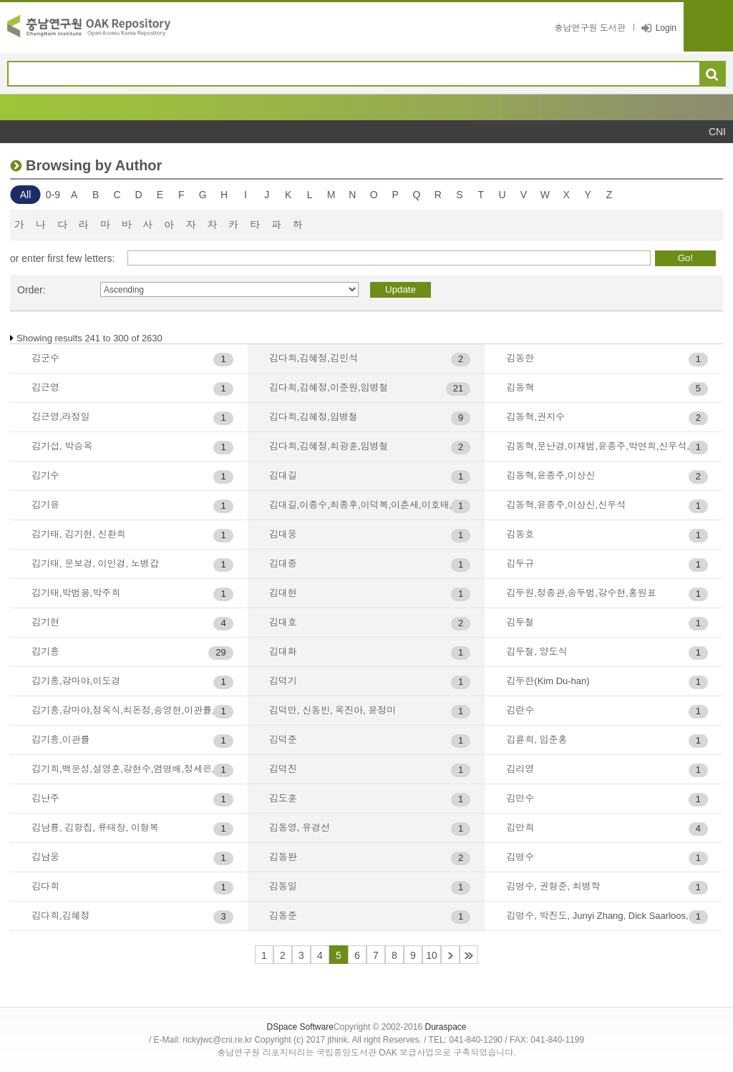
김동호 (520, 534)
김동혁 (520, 387)
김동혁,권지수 (535, 416)
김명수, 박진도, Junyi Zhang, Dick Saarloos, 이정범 (607, 915)
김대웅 (283, 534)
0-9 (53, 194)
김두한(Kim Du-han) (547, 681)
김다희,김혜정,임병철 (313, 416)
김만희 (520, 827)
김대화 (283, 651)
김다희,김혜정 (60, 915)
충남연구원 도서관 (589, 28)
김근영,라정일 (60, 416)
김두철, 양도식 (536, 651)
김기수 (45, 475)
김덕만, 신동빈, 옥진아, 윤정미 (333, 710)
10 (431, 955)
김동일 (283, 886)
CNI (717, 131)
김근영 (45, 387)
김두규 (520, 563)
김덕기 (283, 681)
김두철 (520, 622)
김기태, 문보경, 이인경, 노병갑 (95, 563)
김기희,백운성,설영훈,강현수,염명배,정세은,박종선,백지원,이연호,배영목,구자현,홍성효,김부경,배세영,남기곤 (132, 769)
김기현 (45, 622)
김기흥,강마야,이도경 (75, 681)
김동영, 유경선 (299, 827)
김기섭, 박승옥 (61, 446)
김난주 (45, 798)
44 (469, 954)
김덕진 (283, 769)
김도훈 (283, 798)
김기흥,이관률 (60, 739)
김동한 (520, 358)
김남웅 (45, 857)
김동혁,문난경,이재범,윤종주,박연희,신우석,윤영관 (607, 446)
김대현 (283, 593)
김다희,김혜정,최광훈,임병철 (329, 446)
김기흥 (45, 651)
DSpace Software (299, 1027)
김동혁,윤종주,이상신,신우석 (566, 505)
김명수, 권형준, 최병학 (553, 886)
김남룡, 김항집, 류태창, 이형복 (95, 827)
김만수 (520, 798)
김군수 (45, 358)
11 (450, 954)
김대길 (283, 475)
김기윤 (45, 505)
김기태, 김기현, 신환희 (78, 534)
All (25, 194)
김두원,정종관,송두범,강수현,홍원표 (581, 593)
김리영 (520, 769)
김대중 (283, 563)
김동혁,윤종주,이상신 (550, 475)
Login (666, 28)
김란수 (520, 710)
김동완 (283, 857)
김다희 (45, 886)
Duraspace (445, 1027)
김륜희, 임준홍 (536, 739)
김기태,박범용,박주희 (75, 593)
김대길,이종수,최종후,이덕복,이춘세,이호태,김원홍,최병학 (370, 505)
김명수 (520, 857)
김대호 (283, 622)
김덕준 (283, 739)
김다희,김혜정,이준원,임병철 (329, 387)
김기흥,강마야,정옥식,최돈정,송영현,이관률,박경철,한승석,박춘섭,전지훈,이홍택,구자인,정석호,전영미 (132, 710)
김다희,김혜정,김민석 (313, 358)
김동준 (283, 915)
